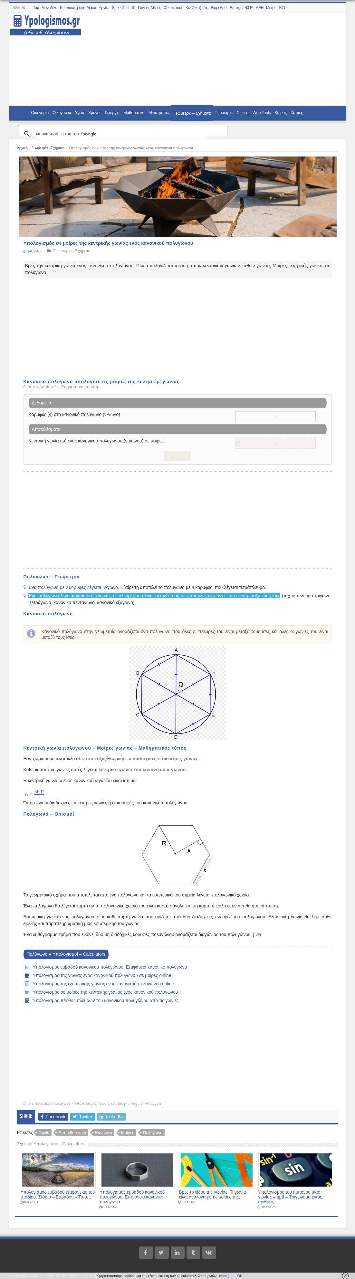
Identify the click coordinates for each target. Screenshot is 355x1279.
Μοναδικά (49, 7)
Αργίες (104, 7)
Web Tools (262, 112)
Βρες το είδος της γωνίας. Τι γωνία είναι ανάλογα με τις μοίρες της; (212, 1194)
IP (133, 7)
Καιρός (280, 112)
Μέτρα (271, 7)
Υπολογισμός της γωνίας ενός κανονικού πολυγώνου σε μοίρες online (102, 975)
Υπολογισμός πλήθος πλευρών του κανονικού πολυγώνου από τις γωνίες (106, 1000)
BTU (282, 7)
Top (36, 7)
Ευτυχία (236, 7)
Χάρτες (297, 112)
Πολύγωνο (152, 1132)
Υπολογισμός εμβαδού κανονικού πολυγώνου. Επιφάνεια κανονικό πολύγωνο (110, 967)
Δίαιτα (91, 7)
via (258, 934)
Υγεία (79, 112)
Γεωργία (112, 112)
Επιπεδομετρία (72, 1132)
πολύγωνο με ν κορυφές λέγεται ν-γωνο (78, 587)
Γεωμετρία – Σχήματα (192, 113)
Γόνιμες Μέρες (149, 7)
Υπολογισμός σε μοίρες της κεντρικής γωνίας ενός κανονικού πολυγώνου (105, 992)
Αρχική (22, 148)
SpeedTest (120, 7)
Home (21, 112)
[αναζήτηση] (121, 133)
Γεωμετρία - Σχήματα (48, 148)
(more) (224, 1276)
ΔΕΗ (260, 7)
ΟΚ (240, 1276)
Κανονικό (103, 1132)
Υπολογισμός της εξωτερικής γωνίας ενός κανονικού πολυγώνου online (103, 983)
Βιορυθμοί (219, 7)
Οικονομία (40, 112)
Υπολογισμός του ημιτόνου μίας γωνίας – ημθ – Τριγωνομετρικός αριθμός (290, 1197)
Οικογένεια (62, 112)
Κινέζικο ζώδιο (197, 7)
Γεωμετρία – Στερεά (232, 112)
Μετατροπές (159, 112)
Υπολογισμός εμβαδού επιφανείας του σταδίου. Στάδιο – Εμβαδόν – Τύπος (58, 1194)
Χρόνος (94, 112)
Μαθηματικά (134, 112)
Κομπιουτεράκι (72, 7)
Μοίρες (127, 1132)
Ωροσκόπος (173, 7)
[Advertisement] (209, 59)
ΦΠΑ (249, 7)
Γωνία (43, 1132)
